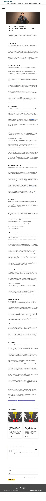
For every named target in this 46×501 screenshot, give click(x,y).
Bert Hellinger (18, 82)
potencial (32, 119)
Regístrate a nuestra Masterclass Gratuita (23, 400)
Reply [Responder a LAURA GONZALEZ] (36, 449)
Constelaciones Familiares (31, 82)
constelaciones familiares (21, 404)
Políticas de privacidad (19, 488)
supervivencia (35, 404)
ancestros (14, 68)
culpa (27, 404)
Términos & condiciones (26, 488)
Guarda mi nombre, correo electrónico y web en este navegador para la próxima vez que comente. (22, 476)
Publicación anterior (11, 442)
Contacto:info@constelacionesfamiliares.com (35, 490)
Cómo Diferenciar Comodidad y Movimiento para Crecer (30, 428)
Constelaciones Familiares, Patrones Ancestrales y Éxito (15, 428)
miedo (21, 111)
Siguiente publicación (34, 442)
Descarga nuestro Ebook (32, 400)
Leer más (10, 436)
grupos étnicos (31, 186)
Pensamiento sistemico (22, 26)
